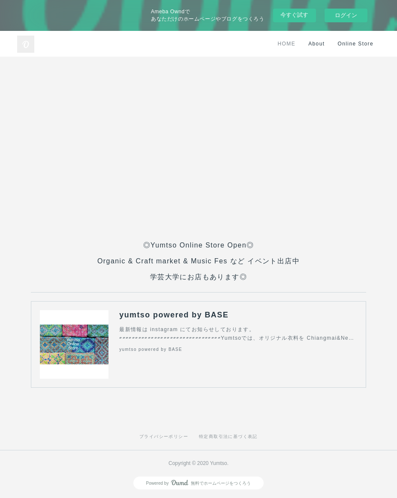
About (316, 44)
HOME (287, 44)
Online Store (355, 44)
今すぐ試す (294, 15)
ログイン (346, 15)
